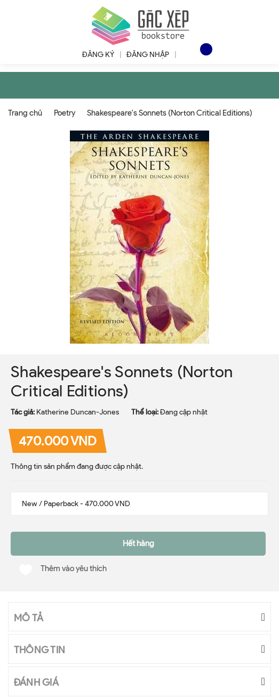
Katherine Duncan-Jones (77, 412)
